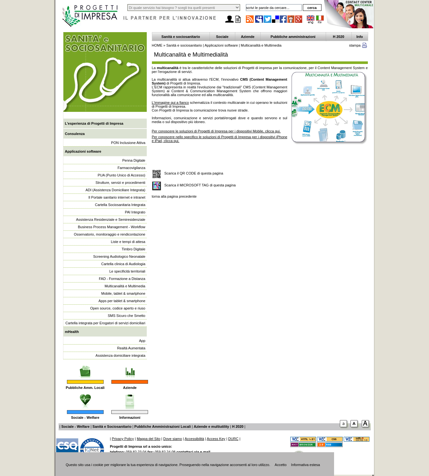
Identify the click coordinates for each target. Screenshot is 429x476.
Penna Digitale (133, 160)
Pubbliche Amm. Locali (85, 388)
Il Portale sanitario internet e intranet (117, 197)
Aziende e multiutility (211, 426)
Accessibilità (194, 439)
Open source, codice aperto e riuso (117, 308)
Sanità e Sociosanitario (111, 426)
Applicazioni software (83, 151)
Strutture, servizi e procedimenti (120, 182)
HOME (157, 45)
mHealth (72, 332)
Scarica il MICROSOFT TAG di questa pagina (200, 185)
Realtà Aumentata (131, 348)
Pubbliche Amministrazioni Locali (162, 426)
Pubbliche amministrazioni (293, 37)
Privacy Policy (123, 439)
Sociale (222, 37)
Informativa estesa (305, 465)
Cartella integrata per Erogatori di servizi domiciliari (105, 323)
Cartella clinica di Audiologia (123, 264)
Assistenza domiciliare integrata (120, 355)
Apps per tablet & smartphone (121, 301)
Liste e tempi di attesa (128, 242)
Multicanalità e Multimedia (125, 286)
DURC (233, 439)
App (142, 341)
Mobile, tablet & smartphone (123, 293)
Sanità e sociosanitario (181, 37)
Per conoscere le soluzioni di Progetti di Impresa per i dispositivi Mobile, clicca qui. (216, 131)
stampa (354, 45)
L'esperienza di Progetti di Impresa (94, 123)
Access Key (216, 439)
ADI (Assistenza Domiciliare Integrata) (115, 190)
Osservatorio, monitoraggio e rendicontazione (109, 234)
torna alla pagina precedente (174, 196)
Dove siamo (172, 439)
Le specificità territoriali (127, 271)
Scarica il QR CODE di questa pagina (193, 173)
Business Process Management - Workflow (111, 227)
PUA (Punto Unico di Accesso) (121, 175)
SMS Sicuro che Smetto (126, 316)
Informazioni (129, 417)
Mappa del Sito (148, 439)
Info (359, 37)
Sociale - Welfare (85, 417)
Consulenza (75, 134)
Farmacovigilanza (131, 168)
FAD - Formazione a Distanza (122, 279)
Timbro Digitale (133, 249)
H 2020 (338, 37)
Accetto (281, 465)
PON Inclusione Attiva (128, 143)
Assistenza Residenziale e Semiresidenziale (110, 219)
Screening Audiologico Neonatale (119, 256)
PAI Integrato (135, 212)
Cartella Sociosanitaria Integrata (120, 205)
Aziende (129, 388)
